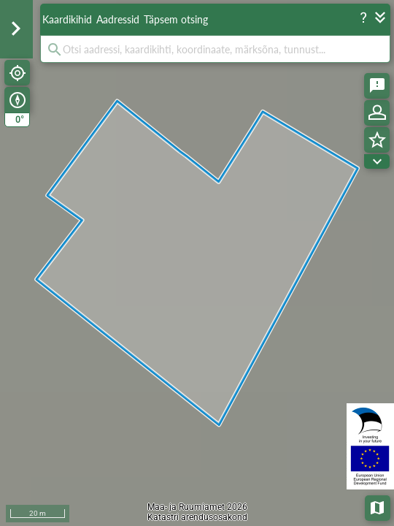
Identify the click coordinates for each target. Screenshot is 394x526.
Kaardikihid (67, 19)
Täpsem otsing (176, 19)
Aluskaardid (378, 506)
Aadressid (117, 19)
